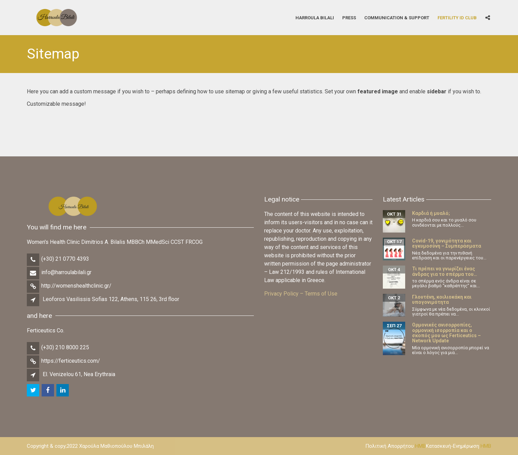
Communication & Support (396, 17)
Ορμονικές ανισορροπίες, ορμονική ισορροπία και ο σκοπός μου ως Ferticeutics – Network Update (446, 332)
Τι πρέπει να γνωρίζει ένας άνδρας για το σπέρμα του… (444, 271)
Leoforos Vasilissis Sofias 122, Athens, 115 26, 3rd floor (111, 299)
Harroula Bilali (314, 17)
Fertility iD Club (457, 17)
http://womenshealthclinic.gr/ (76, 285)
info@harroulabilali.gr (66, 272)
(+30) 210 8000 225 (65, 347)
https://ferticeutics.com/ (70, 361)
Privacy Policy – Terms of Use (300, 293)
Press (349, 17)
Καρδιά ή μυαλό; (431, 213)
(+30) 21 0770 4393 (65, 259)
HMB (420, 446)
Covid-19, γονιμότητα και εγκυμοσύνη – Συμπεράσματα (446, 243)
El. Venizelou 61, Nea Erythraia (79, 374)
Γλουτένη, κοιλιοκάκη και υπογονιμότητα (442, 299)
